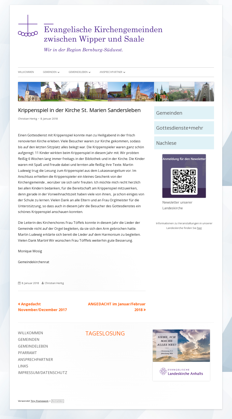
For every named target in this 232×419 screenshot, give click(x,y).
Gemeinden (50, 72)
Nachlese (166, 142)
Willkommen (26, 72)
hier (199, 228)
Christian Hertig (27, 118)
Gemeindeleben (78, 72)
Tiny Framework (39, 401)
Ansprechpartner (111, 72)
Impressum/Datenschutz (42, 372)
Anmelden (57, 401)
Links (23, 366)
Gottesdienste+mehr (179, 127)
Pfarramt (27, 352)
